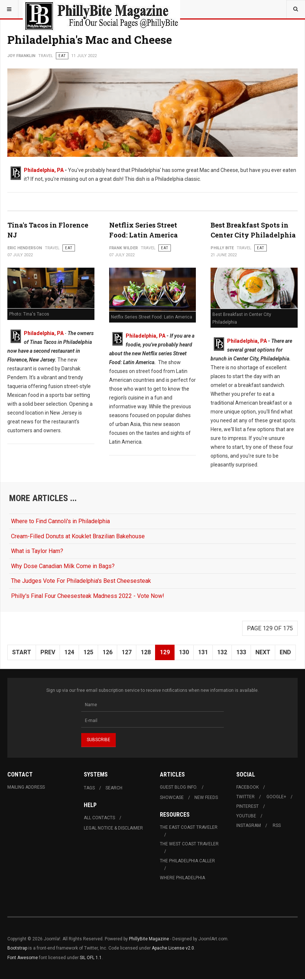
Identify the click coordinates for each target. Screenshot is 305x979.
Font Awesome (22, 957)
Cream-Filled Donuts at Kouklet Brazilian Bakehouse (78, 536)
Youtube (246, 815)
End (285, 652)
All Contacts (99, 817)
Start (21, 652)
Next (262, 652)
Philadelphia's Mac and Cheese (89, 39)
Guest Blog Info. (178, 787)
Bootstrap (17, 948)
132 (222, 652)
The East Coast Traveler (189, 827)
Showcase (172, 797)
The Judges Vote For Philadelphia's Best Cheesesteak (81, 580)
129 (165, 652)
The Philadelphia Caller (187, 860)
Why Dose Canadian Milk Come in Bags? (63, 566)
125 (88, 652)
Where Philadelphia (182, 877)
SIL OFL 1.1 (91, 957)
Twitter (245, 796)
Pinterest (247, 806)
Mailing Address (26, 787)
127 (127, 652)
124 (69, 652)
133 (241, 652)
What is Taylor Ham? (37, 550)
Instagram (248, 825)
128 (146, 652)
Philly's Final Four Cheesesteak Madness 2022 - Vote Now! (87, 595)
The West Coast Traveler (189, 843)
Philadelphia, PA (44, 170)
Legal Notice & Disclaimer (113, 828)
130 (184, 652)
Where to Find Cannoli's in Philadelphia (60, 521)
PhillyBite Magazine (149, 938)
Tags (89, 787)
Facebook (247, 787)
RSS (277, 825)
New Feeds (206, 797)
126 (107, 652)
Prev (47, 652)
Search (113, 787)
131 (203, 652)
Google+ (276, 796)
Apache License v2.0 (173, 948)
